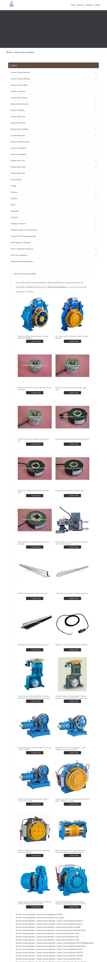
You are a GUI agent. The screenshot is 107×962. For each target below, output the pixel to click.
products (89, 5)
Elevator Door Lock (18, 161)
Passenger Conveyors (18, 224)
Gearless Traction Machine (45, 919)
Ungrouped (15, 211)
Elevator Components (18, 154)
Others (13, 205)
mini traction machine (24, 52)
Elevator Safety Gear (18, 117)
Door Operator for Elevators (21, 242)
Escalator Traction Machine (20, 79)
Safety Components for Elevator (22, 249)
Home (73, 5)
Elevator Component (18, 91)
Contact (97, 5)
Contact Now (36, 341)
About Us (81, 5)
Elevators (14, 192)
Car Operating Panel (18, 135)
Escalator (14, 198)
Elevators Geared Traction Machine (23, 236)
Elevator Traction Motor (19, 85)
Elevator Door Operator (19, 98)
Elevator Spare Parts (18, 173)
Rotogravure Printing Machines (22, 261)
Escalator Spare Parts (18, 167)
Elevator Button (16, 180)
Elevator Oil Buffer (17, 110)
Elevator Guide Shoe (18, 123)
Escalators (14, 217)
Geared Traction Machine (45, 925)
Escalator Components (19, 148)
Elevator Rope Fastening (19, 129)
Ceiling (13, 186)
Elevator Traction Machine (20, 72)
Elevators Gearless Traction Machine (24, 230)
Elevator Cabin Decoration (20, 142)
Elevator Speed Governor (20, 104)
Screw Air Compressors (19, 255)
